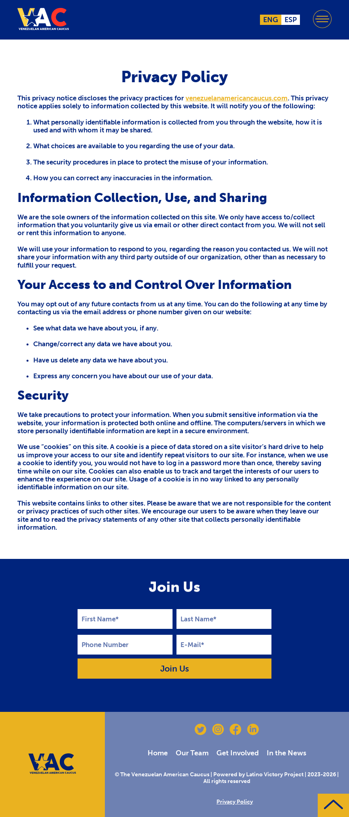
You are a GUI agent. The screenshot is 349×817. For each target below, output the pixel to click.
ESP (291, 19)
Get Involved (237, 753)
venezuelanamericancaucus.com (237, 98)
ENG (270, 19)
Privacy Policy (234, 801)
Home (158, 753)
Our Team (192, 753)
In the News (286, 753)
